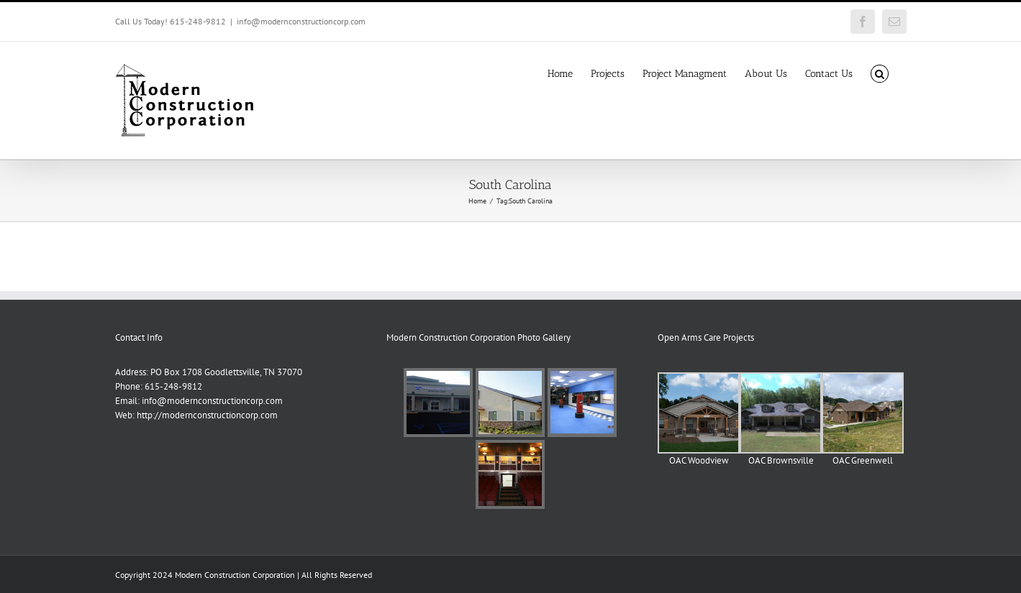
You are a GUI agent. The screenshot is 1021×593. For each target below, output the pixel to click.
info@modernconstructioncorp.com (301, 21)
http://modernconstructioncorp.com (207, 415)
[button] (880, 73)
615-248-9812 (173, 386)
